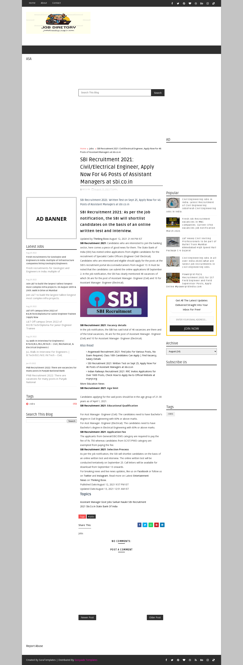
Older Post (155, 617)
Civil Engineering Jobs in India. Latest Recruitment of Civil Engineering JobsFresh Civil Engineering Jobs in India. (191, 205)
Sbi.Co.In (91, 506)
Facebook (142, 471)
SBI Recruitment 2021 (93, 243)
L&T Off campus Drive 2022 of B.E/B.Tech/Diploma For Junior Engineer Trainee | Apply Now (51, 314)
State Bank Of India (106, 506)
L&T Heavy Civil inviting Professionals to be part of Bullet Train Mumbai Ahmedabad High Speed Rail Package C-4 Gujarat (191, 244)
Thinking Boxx (101, 238)
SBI (111, 329)
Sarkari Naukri (120, 502)
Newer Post (87, 617)
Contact (56, 3)
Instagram (102, 475)
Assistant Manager (90, 502)
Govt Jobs (106, 502)
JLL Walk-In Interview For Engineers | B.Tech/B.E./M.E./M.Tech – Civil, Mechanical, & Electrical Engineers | (50, 344)
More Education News (92, 383)
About (44, 3)
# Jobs (91, 516)
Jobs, (115, 189)
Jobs (32, 403)
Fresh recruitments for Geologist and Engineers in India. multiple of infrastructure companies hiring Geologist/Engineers (50, 260)
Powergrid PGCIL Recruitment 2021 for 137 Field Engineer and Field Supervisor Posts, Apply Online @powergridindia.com (190, 280)
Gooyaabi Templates (86, 659)
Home (32, 3)
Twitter (87, 475)
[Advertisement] (155, 26)
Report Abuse (34, 646)
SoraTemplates (47, 659)
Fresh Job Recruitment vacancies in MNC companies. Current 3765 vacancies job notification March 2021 (190, 225)
